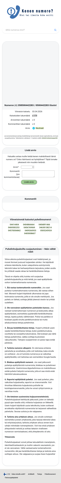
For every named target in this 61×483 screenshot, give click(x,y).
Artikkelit (31, 474)
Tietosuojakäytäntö (11, 478)
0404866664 (28, 224)
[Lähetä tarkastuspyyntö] (49, 138)
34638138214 (45, 227)
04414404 (14, 224)
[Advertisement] (29, 73)
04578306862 (14, 230)
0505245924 (46, 230)
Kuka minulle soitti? (18, 474)
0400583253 (13, 227)
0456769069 (29, 227)
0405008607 (30, 233)
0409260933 (30, 230)
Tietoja (39, 474)
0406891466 (44, 224)
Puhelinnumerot (50, 474)
